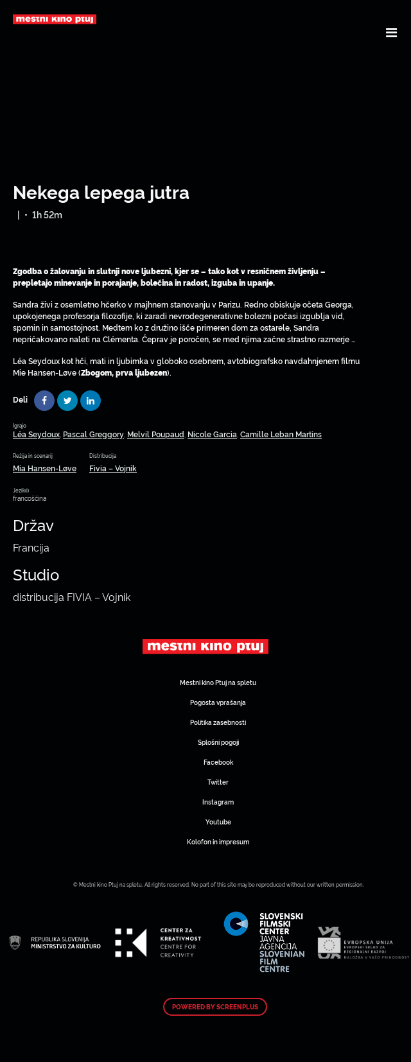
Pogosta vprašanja (218, 702)
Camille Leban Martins (281, 433)
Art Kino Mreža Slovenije (205, 646)
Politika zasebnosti (218, 722)
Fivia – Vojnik (113, 467)
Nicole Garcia (212, 433)
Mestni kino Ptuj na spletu (218, 682)
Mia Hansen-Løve (44, 467)
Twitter (218, 782)
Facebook (218, 762)
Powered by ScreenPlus (215, 1006)
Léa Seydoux (36, 433)
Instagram (218, 801)
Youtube (218, 821)
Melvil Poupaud (155, 433)
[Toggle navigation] (391, 32)
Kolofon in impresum (218, 841)
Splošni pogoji (218, 742)
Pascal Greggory (93, 433)
